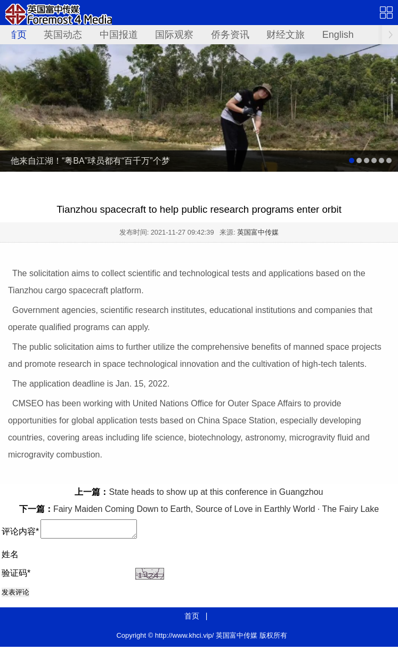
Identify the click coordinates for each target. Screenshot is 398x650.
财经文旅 (285, 34)
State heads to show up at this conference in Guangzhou (216, 491)
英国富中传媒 (258, 232)
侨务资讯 (230, 34)
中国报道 (119, 34)
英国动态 (63, 34)
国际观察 (174, 34)
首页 (17, 34)
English (338, 34)
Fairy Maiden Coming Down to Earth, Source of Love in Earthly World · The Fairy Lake (216, 508)
